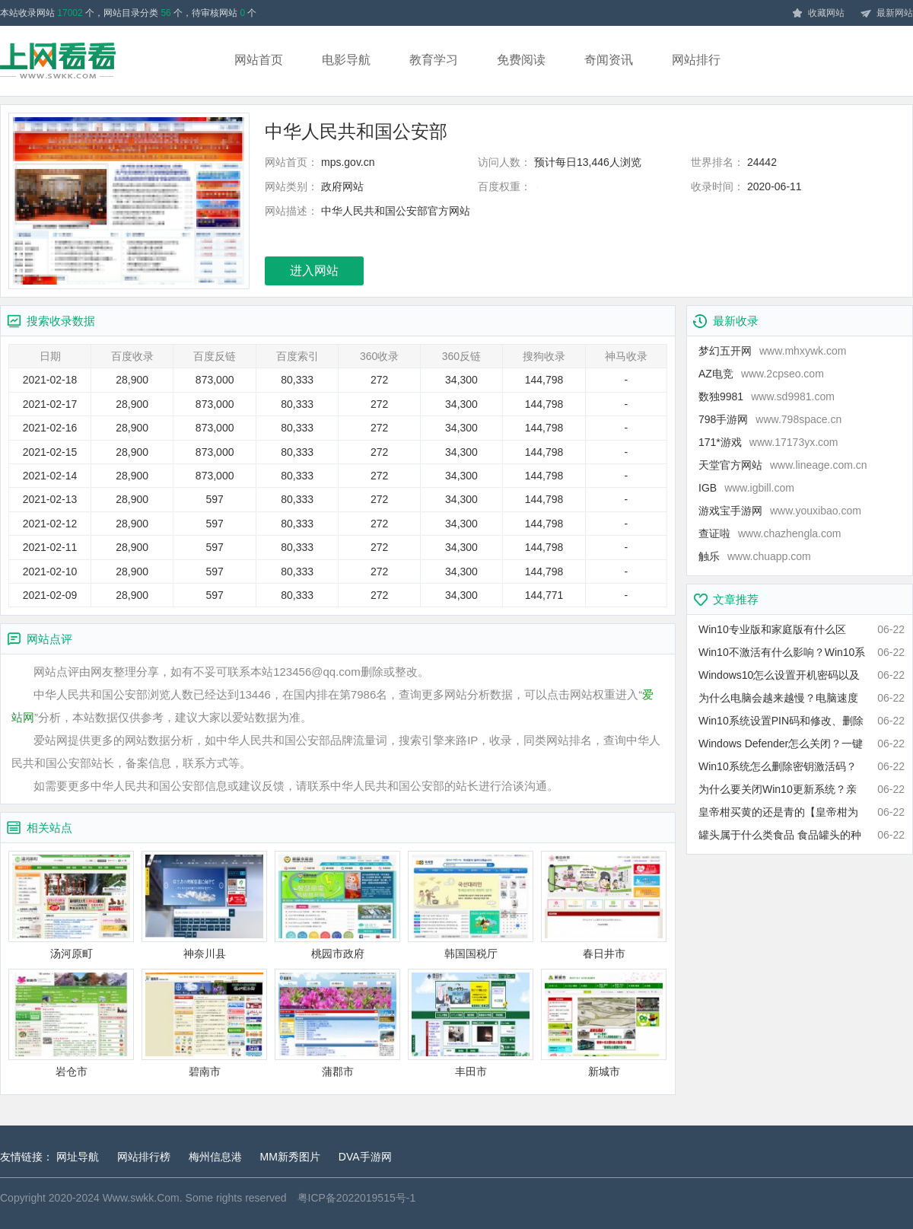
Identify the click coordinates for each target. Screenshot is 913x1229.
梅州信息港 (215, 1157)
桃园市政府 (337, 905)
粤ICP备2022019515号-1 (356, 1198)
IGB (746, 488)
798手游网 (769, 419)
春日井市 (603, 905)
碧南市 (204, 1023)
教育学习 (433, 59)
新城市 (603, 1023)
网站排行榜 (143, 1157)
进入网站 (314, 270)
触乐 (754, 556)
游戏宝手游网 (779, 511)
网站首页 (258, 59)
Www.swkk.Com (141, 1198)
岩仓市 (71, 1023)
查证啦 (769, 533)
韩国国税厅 (470, 905)
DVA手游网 (365, 1157)
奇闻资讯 (608, 59)
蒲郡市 (337, 1023)
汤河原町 (71, 905)
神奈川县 (204, 905)
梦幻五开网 (772, 351)
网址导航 (77, 1157)
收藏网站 (818, 14)
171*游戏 (768, 442)
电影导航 (346, 59)
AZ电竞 (761, 374)
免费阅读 (521, 59)
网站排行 (696, 59)
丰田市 (470, 1023)
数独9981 (766, 396)
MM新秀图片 (290, 1157)
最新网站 (886, 14)
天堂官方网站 (782, 465)
